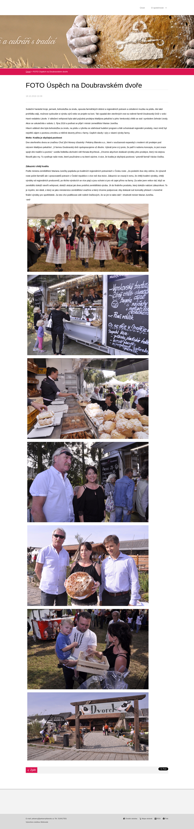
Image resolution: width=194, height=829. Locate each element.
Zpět (33, 769)
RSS (159, 818)
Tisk (166, 818)
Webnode (44, 822)
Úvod (142, 8)
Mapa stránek (147, 818)
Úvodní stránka (131, 818)
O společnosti (157, 8)
